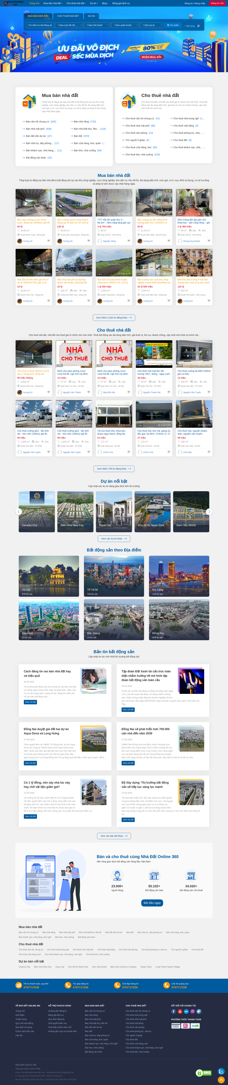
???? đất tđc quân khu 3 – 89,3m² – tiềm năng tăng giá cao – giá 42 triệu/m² (113, 221)
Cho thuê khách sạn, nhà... (189, 147)
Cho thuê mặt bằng (185, 125)
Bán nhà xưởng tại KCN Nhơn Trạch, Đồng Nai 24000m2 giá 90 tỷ (33, 221)
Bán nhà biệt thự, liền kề (90, 932)
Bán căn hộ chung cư (41, 121)
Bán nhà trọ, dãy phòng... (42, 143)
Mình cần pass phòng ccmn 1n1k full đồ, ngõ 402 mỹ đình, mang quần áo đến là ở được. (72, 372)
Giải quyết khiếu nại (57, 1023)
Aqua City (59, 967)
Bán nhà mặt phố (39, 128)
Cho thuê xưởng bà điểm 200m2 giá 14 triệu (194, 376)
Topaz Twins (146, 967)
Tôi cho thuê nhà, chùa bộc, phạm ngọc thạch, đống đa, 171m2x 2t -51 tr (111, 447)
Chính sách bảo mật (24, 1031)
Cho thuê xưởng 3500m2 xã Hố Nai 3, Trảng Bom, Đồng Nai (33, 372)
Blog (104, 3)
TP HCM (157, 388)
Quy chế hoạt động (24, 1023)
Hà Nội (81, 386)
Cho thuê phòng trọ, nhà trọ (154, 949)
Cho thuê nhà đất (75, 3)
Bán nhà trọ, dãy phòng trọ (149, 932)
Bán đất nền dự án (39, 136)
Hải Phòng (116, 235)
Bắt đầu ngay (152, 903)
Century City (24, 967)
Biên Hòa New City (42, 967)
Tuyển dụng (20, 1019)
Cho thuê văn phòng (139, 133)
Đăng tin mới (217, 3)
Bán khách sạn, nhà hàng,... (44, 150)
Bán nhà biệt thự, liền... (90, 128)
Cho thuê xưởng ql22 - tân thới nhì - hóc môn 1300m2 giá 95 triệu (33, 439)
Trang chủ (34, 3)
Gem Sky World (99, 967)
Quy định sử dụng (23, 1027)
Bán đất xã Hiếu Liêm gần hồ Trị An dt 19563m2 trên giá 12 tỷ (33, 288)
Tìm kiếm (173, 25)
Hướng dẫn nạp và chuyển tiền (62, 1031)
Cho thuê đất (182, 140)
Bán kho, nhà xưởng (88, 150)
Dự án (93, 3)
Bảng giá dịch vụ (121, 3)
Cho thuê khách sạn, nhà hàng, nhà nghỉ (63, 954)
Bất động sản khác (39, 157)
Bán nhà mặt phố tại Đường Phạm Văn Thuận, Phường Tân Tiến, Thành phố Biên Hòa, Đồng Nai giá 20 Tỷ (73, 292)
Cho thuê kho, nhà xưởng (142, 154)
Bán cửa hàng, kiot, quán (90, 143)
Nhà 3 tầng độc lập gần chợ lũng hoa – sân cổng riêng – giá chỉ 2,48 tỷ (194, 225)
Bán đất (81, 136)
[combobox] (69, 25)
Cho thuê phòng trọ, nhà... (189, 133)
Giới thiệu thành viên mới (59, 1027)
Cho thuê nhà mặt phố (140, 125)
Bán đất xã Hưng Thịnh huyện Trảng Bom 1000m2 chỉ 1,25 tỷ (112, 296)
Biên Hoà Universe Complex (123, 967)
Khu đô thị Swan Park (78, 967)
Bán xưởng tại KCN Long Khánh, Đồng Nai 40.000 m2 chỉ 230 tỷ (73, 221)
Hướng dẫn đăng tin (57, 1011)
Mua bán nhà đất (52, 3)
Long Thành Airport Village (168, 967)
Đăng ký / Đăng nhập (195, 3)
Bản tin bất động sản (114, 651)
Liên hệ (18, 1035)
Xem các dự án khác (114, 538)
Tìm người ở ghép (137, 140)
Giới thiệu (19, 1015)
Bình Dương (161, 237)
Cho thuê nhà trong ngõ (189, 118)
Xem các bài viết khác (114, 836)
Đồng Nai (41, 235)
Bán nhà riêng (85, 121)
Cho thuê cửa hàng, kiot (141, 147)
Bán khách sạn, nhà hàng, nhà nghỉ (35, 937)
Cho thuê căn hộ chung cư (142, 118)
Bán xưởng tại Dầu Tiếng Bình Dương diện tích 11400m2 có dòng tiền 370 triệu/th (152, 223)
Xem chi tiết (30, 702)
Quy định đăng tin (56, 1019)
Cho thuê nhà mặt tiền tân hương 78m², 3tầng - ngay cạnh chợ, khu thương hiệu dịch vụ (153, 374)
